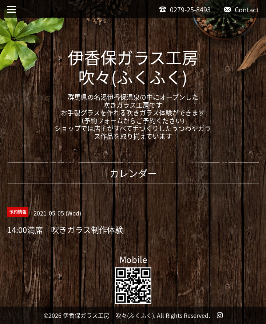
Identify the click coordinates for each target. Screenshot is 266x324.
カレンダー (133, 173)
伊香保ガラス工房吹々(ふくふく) (133, 67)
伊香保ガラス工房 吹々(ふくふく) (108, 315)
